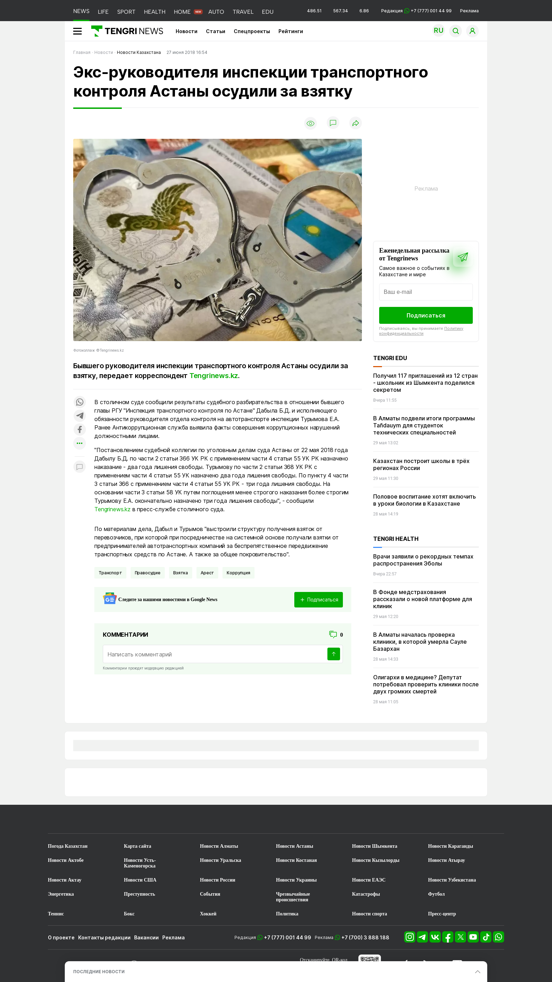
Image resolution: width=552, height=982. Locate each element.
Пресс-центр (442, 913)
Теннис (56, 913)
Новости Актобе (66, 860)
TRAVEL (243, 11)
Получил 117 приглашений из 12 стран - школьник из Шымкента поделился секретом (425, 382)
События (210, 894)
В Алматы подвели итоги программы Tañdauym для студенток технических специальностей (424, 425)
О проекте (61, 937)
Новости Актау (64, 880)
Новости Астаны (294, 846)
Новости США (140, 880)
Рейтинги (290, 31)
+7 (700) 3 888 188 (365, 937)
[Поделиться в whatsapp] (79, 402)
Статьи (215, 31)
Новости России (217, 880)
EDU (268, 11)
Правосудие (148, 572)
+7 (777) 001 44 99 (287, 937)
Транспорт (110, 572)
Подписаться (426, 315)
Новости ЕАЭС (368, 880)
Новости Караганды (450, 846)
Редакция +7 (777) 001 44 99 (416, 10)
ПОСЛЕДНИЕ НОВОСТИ (99, 971)
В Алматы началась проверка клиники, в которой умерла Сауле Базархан (420, 641)
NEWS (81, 11)
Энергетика (61, 894)
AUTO (216, 11)
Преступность (139, 894)
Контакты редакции (104, 937)
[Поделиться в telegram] (79, 416)
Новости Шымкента (374, 846)
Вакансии (146, 937)
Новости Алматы (219, 846)
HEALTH (154, 11)
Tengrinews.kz (213, 375)
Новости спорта (369, 913)
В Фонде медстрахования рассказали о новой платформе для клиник (422, 599)
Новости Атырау (446, 860)
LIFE (103, 11)
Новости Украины (296, 880)
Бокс (129, 913)
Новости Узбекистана (452, 880)
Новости (186, 31)
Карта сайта (137, 846)
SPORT (126, 11)
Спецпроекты (252, 31)
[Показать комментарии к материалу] (79, 467)
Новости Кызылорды (376, 860)
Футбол (436, 894)
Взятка (180, 572)
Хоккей (208, 913)
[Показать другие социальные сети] (79, 444)
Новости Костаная (296, 860)
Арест (207, 572)
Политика (287, 913)
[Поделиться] (355, 123)
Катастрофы (366, 894)
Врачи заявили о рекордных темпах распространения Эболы (423, 560)
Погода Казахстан (68, 846)
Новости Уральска (220, 860)
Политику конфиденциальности (421, 331)
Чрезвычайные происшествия (293, 896)
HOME (182, 11)
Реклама (469, 10)
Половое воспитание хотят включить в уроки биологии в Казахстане (424, 500)
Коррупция (238, 572)
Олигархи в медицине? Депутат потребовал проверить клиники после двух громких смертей (426, 684)
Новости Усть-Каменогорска (140, 863)
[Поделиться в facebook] (79, 430)
